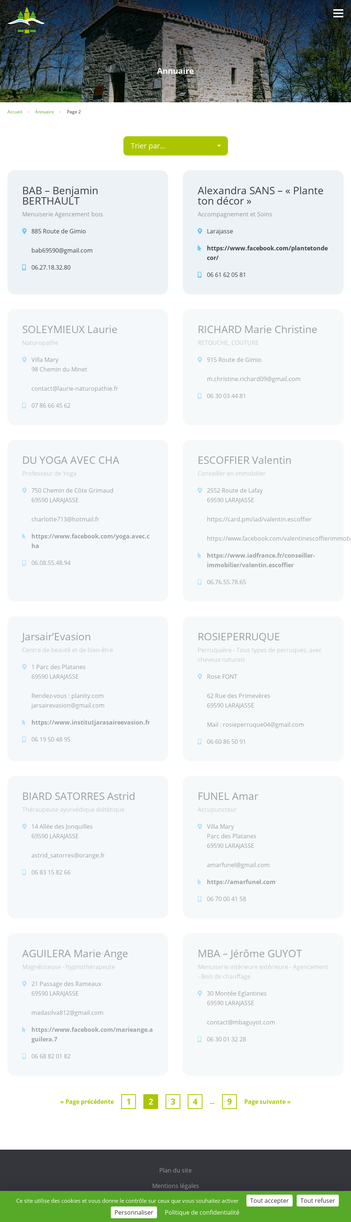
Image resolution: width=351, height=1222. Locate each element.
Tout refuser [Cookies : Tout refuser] (317, 1201)
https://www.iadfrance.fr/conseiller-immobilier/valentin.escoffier (261, 560)
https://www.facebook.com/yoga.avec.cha (90, 541)
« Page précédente (87, 1102)
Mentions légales (175, 1186)
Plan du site (175, 1170)
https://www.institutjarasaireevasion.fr (90, 722)
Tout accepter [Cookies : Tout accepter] (269, 1201)
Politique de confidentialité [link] (202, 1212)
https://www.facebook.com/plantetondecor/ (267, 253)
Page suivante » (267, 1102)
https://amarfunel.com (241, 882)
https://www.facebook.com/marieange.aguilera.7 (92, 1034)
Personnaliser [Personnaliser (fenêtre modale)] (134, 1212)
